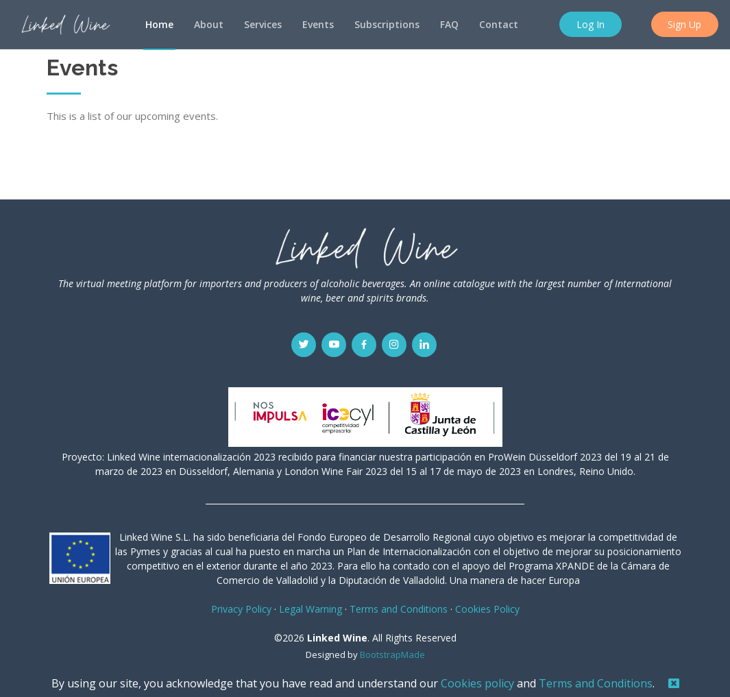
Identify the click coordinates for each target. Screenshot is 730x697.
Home (159, 24)
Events (318, 24)
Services (263, 24)
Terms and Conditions (596, 683)
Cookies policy (477, 683)
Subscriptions (386, 24)
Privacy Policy (241, 608)
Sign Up (686, 24)
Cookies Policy (487, 608)
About (208, 24)
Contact (498, 24)
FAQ (449, 24)
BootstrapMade (392, 654)
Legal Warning (310, 608)
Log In (592, 24)
